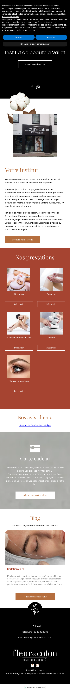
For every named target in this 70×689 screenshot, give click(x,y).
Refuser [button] (18, 678)
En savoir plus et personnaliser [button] (35, 685)
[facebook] (32, 88)
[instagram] (37, 88)
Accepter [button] (51, 678)
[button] (64, 4)
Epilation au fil (15, 569)
